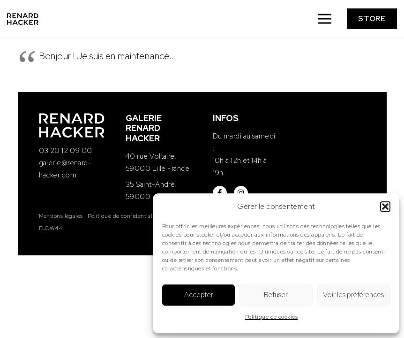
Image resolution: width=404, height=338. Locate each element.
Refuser (276, 295)
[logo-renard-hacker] (22, 19)
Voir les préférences (353, 295)
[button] (385, 206)
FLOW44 (50, 228)
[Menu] (325, 19)
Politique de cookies (271, 317)
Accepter (198, 295)
